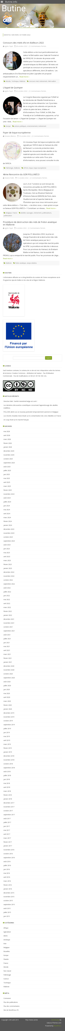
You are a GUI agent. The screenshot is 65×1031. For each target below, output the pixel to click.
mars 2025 (7, 486)
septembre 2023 (9, 541)
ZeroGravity (55, 1020)
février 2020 (8, 705)
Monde (8, 81)
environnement (32, 126)
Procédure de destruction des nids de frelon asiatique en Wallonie (30, 223)
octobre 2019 (8, 721)
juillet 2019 (7, 729)
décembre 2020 (9, 666)
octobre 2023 (8, 537)
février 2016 (8, 885)
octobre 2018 (8, 764)
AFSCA (26, 168)
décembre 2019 (9, 713)
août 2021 (7, 635)
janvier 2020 (8, 709)
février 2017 (8, 842)
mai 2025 (7, 478)
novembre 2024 (9, 494)
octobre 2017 (8, 811)
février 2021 (8, 658)
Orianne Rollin (9, 178)
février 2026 (8, 443)
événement (43, 81)
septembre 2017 (9, 815)
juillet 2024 (7, 502)
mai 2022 (7, 599)
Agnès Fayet (8, 46)
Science (6, 979)
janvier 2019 (8, 752)
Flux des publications (11, 1002)
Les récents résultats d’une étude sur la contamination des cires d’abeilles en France (32, 416)
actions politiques (20, 126)
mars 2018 (7, 791)
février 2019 (8, 748)
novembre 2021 (9, 623)
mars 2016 (7, 881)
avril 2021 (7, 650)
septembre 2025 (9, 463)
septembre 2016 (9, 858)
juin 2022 (7, 596)
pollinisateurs (46, 213)
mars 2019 (7, 744)
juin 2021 (7, 643)
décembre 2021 (9, 619)
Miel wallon (52, 81)
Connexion (7, 998)
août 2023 (7, 545)
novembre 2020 (9, 670)
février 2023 (8, 564)
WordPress (57, 1026)
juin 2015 (7, 916)
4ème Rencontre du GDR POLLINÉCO (21, 174)
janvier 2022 (8, 615)
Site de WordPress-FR (11, 1010)
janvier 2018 (8, 799)
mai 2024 (7, 510)
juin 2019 (7, 732)
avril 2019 (7, 740)
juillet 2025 (7, 470)
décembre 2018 (9, 756)
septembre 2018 (9, 768)
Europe (8, 126)
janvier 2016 (8, 889)
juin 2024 (7, 506)
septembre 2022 (9, 584)
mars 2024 (7, 517)
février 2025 (8, 490)
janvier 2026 (8, 447)
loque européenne (40, 168)
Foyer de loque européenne (17, 132)
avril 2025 (7, 482)
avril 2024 (7, 514)
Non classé (7, 971)
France (15, 213)
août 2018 (7, 771)
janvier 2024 (8, 525)
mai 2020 (7, 693)
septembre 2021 (9, 631)
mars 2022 (7, 607)
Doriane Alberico (10, 136)
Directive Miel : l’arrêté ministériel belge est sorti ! (20, 401)
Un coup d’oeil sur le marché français (16, 420)
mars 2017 (7, 838)
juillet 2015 (7, 912)
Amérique (7, 940)
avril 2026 (7, 435)
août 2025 (7, 467)
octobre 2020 (8, 674)
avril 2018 (7, 787)
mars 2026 (7, 439)
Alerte (6, 936)
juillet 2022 (7, 592)
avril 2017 (7, 834)
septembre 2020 (9, 678)
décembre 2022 (9, 572)
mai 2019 (7, 736)
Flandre (6, 959)
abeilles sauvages (27, 213)
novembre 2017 (9, 807)
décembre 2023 (9, 529)
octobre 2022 (8, 580)
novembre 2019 (9, 717)
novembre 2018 (9, 760)
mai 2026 (7, 431)
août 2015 (7, 908)
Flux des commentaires (12, 1006)
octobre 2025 (8, 459)
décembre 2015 (9, 893)
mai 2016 (7, 873)
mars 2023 (7, 560)
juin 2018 (7, 779)
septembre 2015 (9, 904)
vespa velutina (32, 263)
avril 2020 (7, 697)
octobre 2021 (8, 627)
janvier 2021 (8, 662)
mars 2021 (7, 654)
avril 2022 (7, 603)
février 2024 (8, 521)
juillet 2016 (7, 865)
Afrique (6, 928)
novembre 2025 (9, 455)
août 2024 (7, 498)
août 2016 (7, 861)
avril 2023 (7, 557)
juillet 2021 (7, 639)
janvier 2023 (8, 568)
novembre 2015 (9, 897)
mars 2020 (7, 701)
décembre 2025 (9, 451)
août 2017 (7, 818)
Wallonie (22, 81)
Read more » (24, 77)
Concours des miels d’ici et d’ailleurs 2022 (23, 42)
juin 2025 (7, 474)
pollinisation (8, 216)
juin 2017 (7, 826)
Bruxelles (7, 951)
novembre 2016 (9, 850)
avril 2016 (7, 877)
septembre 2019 (9, 725)
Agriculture (7, 932)
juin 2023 (7, 549)
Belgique (9, 213)
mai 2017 (7, 830)
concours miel (34, 81)
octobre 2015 (8, 901)
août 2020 (7, 682)
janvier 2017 (8, 846)
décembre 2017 (9, 803)
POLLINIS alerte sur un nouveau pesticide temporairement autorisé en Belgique (31, 412)
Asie (5, 944)
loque (31, 168)
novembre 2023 (9, 533)
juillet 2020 (7, 686)
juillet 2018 (7, 775)
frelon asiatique (20, 263)
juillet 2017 (7, 822)
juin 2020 (7, 689)
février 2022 (8, 611)
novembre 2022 (9, 576)
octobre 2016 (8, 854)
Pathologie (9, 168)
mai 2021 (7, 646)
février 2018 (8, 795)
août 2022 (7, 588)
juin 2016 (7, 869)
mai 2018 (7, 783)
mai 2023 (7, 553)
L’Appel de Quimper (13, 87)
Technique (15, 81)
